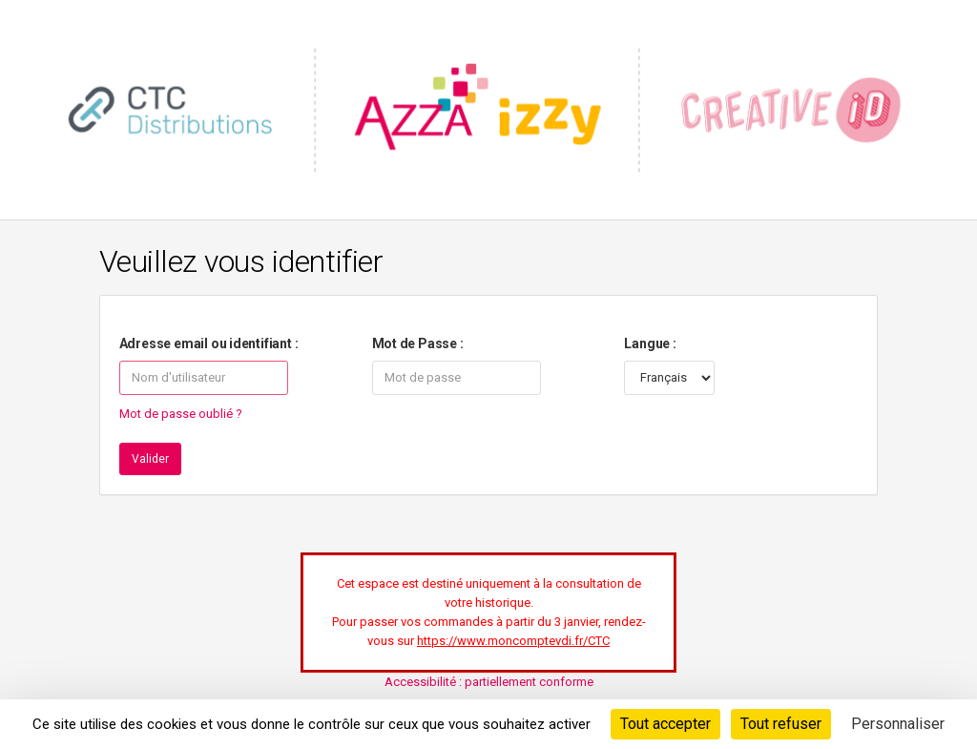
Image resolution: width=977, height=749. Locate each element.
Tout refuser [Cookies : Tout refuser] (780, 724)
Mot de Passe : (418, 343)
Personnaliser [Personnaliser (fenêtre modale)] (898, 724)
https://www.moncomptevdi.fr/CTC (513, 641)
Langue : (650, 343)
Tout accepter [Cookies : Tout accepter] (665, 724)
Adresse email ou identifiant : (209, 343)
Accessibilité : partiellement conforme (489, 682)
